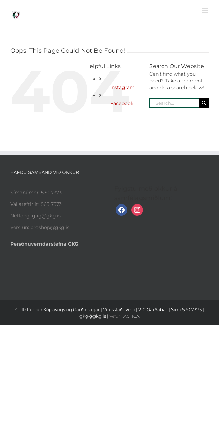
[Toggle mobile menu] (205, 10)
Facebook (121, 103)
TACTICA (130, 316)
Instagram (122, 87)
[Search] (204, 103)
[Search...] (174, 103)
